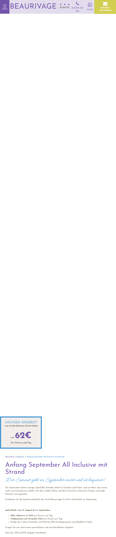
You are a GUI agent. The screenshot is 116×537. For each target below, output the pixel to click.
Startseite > (10, 457)
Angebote (20, 457)
